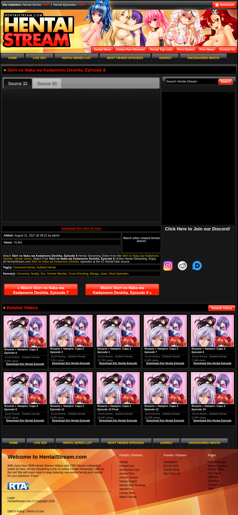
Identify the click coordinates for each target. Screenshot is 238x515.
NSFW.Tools (172, 469)
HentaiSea (170, 462)
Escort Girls (171, 466)
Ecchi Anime (199, 356)
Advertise (214, 481)
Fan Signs (214, 473)
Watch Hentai (128, 497)
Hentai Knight (128, 481)
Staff (211, 488)
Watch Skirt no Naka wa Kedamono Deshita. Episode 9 (122, 290)
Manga (94, 273)
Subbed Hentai (46, 267)
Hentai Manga (217, 462)
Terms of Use (35, 511)
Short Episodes (118, 273)
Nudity (35, 273)
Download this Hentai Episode (212, 363)
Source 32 (18, 83)
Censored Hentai (24, 267)
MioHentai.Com (129, 469)
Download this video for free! (81, 228)
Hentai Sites (127, 493)
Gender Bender (57, 273)
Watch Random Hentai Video (218, 467)
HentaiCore (126, 466)
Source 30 (47, 83)
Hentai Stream (128, 477)
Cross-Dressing (78, 273)
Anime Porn (127, 473)
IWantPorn (126, 489)
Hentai (123, 462)
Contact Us (215, 484)
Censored (23, 273)
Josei (103, 273)
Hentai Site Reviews (132, 485)
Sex (42, 273)
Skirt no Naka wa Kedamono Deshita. (55, 261)
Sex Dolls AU (172, 473)
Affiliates (213, 477)
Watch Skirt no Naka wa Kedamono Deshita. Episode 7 (40, 290)
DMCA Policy (15, 511)
